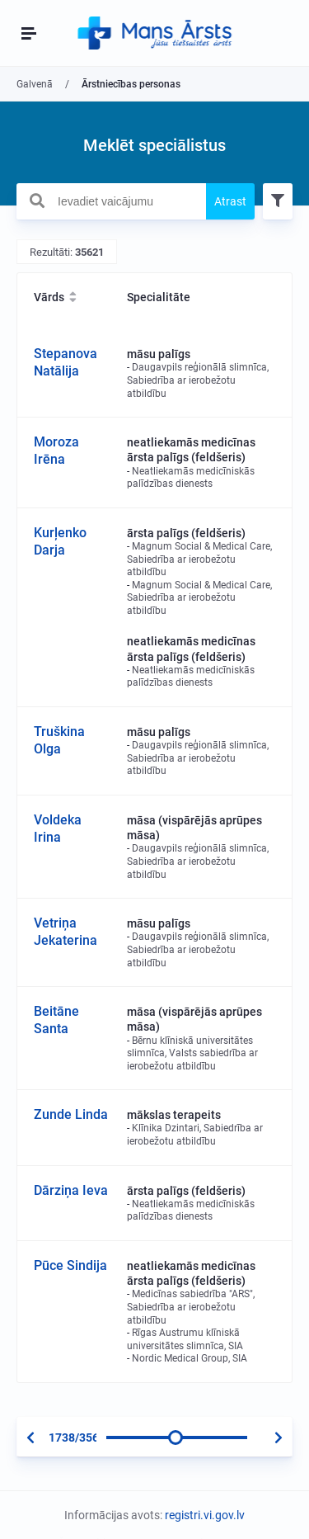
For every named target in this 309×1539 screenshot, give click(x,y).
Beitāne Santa (56, 1019)
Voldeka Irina (58, 828)
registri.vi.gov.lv (205, 1515)
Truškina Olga (59, 740)
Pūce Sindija (70, 1265)
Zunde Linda (71, 1114)
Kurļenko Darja (60, 541)
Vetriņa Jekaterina (65, 931)
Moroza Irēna (56, 450)
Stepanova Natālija (65, 362)
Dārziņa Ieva (71, 1190)
